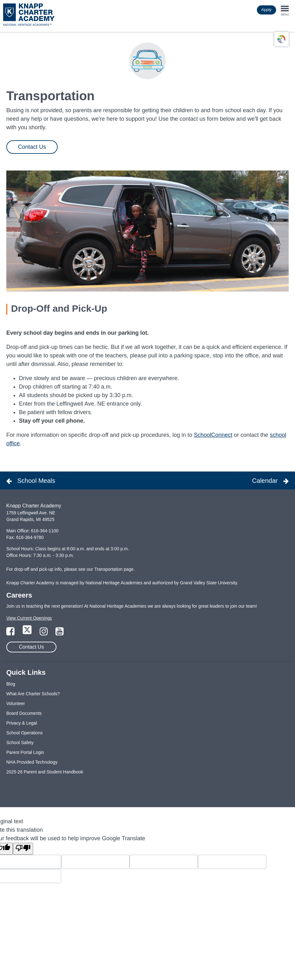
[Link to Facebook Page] (11, 633)
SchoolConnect (213, 435)
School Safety (19, 742)
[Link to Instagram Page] (44, 633)
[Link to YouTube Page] (59, 633)
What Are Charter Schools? (33, 693)
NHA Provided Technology (31, 762)
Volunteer (15, 703)
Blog (10, 683)
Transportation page (114, 569)
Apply (266, 9)
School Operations (24, 732)
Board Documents (24, 713)
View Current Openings (29, 618)
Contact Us (32, 147)
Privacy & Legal (21, 723)
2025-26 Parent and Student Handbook (44, 771)
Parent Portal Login (25, 752)
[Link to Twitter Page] (27, 633)
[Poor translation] (23, 849)
